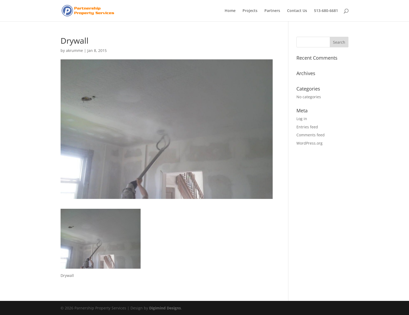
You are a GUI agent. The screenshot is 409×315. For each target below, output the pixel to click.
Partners (272, 11)
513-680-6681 (326, 11)
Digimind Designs (165, 307)
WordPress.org (309, 143)
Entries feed (307, 126)
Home (230, 11)
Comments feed (310, 134)
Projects (250, 11)
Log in (301, 118)
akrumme (74, 50)
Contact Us (297, 11)
